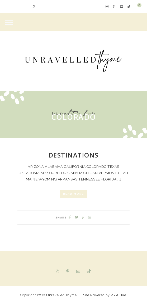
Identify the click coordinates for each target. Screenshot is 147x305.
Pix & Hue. (119, 295)
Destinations (74, 155)
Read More (73, 193)
